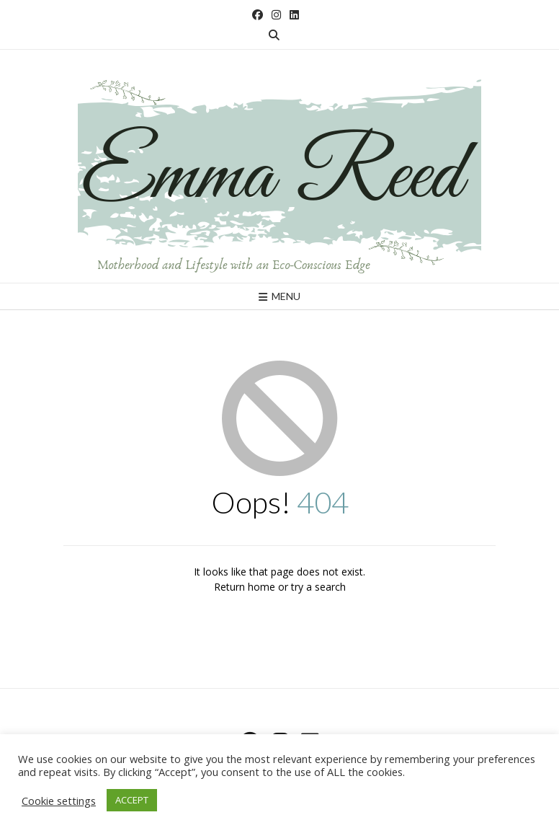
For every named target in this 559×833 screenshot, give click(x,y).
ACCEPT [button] (131, 799)
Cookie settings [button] (59, 800)
